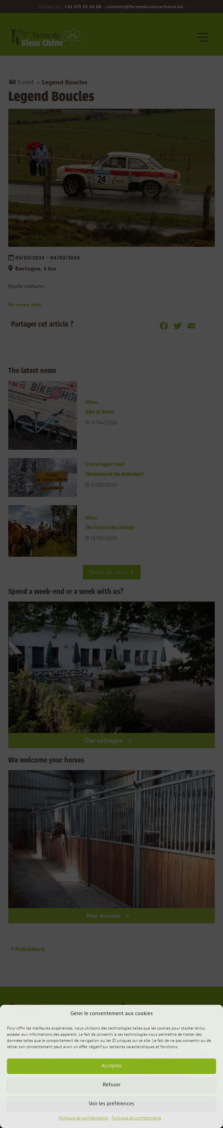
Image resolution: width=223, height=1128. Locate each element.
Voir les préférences (111, 1103)
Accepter (111, 1066)
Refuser (112, 1085)
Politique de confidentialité (83, 1118)
